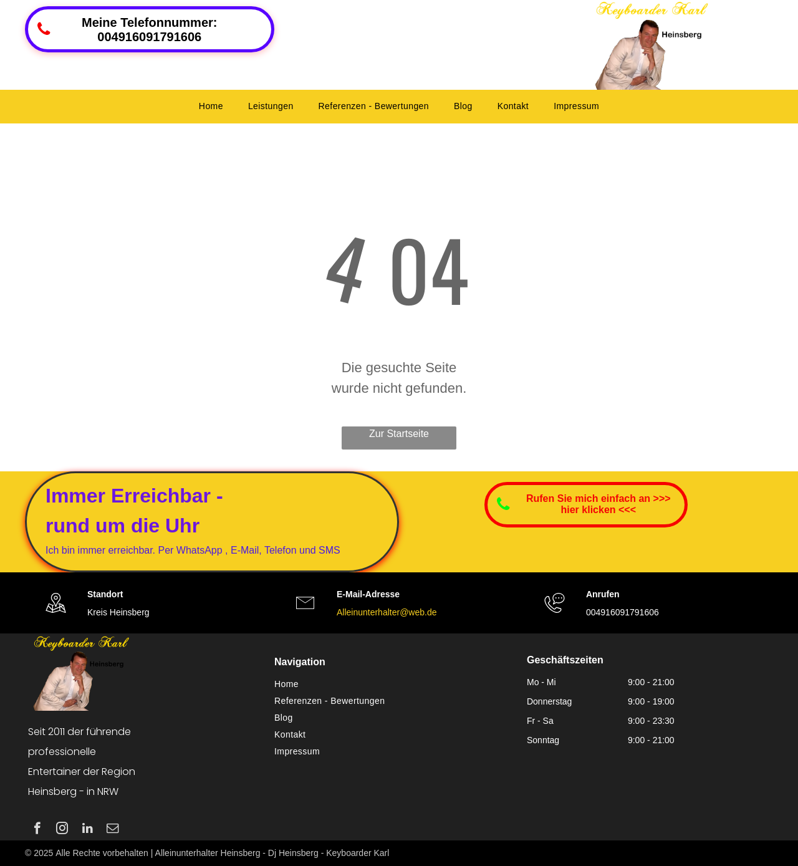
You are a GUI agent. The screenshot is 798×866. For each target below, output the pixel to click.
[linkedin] (88, 829)
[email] (112, 829)
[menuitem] (211, 106)
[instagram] (62, 829)
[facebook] (37, 829)
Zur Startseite (399, 433)
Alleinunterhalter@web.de (387, 612)
